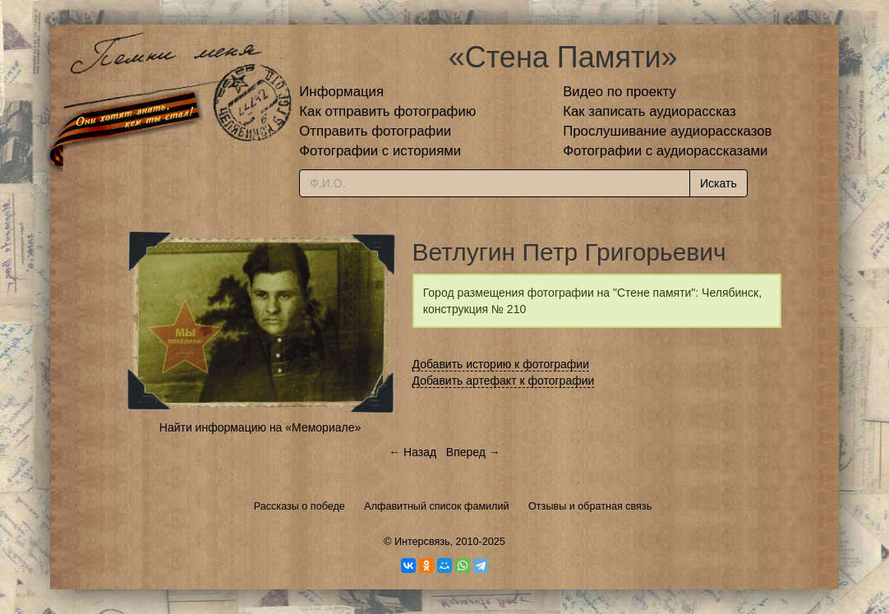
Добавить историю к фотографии (501, 364)
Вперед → (473, 452)
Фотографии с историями (380, 151)
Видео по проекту (619, 91)
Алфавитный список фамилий (436, 506)
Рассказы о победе (299, 506)
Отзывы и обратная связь (590, 506)
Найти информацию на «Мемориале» (260, 427)
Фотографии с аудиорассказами (665, 151)
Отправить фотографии (375, 131)
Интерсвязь (422, 541)
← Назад (412, 452)
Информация (341, 91)
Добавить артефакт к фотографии (503, 380)
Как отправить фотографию (387, 111)
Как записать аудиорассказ (649, 111)
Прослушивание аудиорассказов (667, 131)
